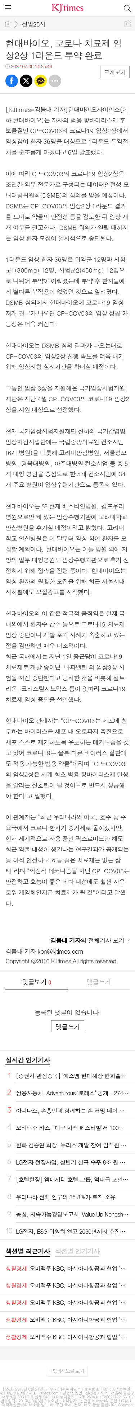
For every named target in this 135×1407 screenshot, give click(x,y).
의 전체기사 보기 (87, 940)
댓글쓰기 (98, 981)
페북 (11, 81)
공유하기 (127, 24)
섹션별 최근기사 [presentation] (27, 1251)
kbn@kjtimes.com (60, 951)
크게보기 (115, 72)
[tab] (27, 1251)
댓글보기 (36, 981)
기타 (55, 81)
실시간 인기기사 (27, 1060)
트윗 (26, 81)
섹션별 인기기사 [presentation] (77, 1251)
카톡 (40, 81)
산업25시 (33, 24)
